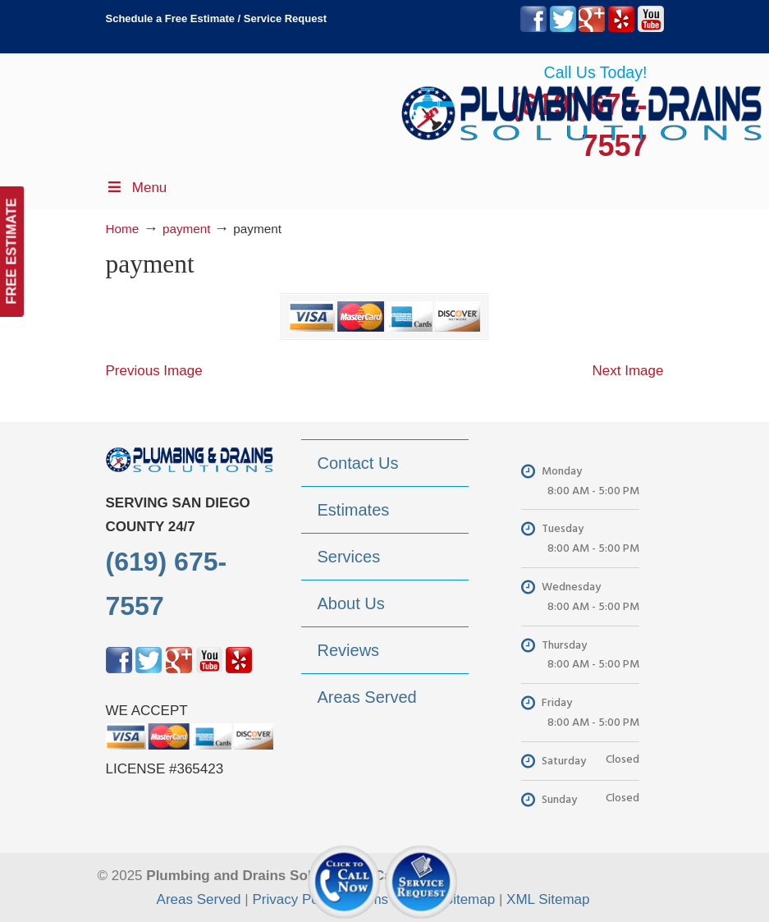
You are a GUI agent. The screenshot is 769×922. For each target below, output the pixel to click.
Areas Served (199, 899)
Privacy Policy (295, 899)
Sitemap (469, 899)
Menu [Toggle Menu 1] (136, 187)
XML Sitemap (547, 899)
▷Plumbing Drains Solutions (581, 107)
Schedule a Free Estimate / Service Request (216, 18)
